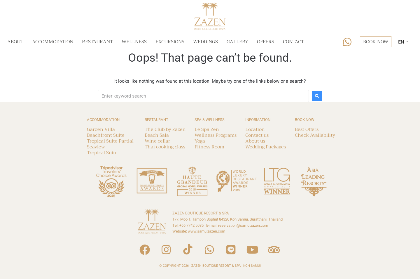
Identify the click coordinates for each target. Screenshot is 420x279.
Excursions (169, 42)
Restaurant (97, 42)
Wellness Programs (216, 135)
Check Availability (315, 135)
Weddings (205, 42)
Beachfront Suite (106, 135)
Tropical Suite (102, 153)
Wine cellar (157, 141)
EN (401, 42)
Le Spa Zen (207, 129)
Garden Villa (101, 129)
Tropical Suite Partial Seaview (110, 144)
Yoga (200, 141)
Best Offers (306, 129)
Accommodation (52, 42)
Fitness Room (209, 147)
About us (255, 141)
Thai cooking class (165, 147)
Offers (265, 42)
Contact (293, 42)
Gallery (237, 42)
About (15, 42)
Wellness (134, 42)
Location (255, 129)
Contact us (257, 135)
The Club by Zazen (165, 129)
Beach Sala (157, 135)
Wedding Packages (265, 147)
